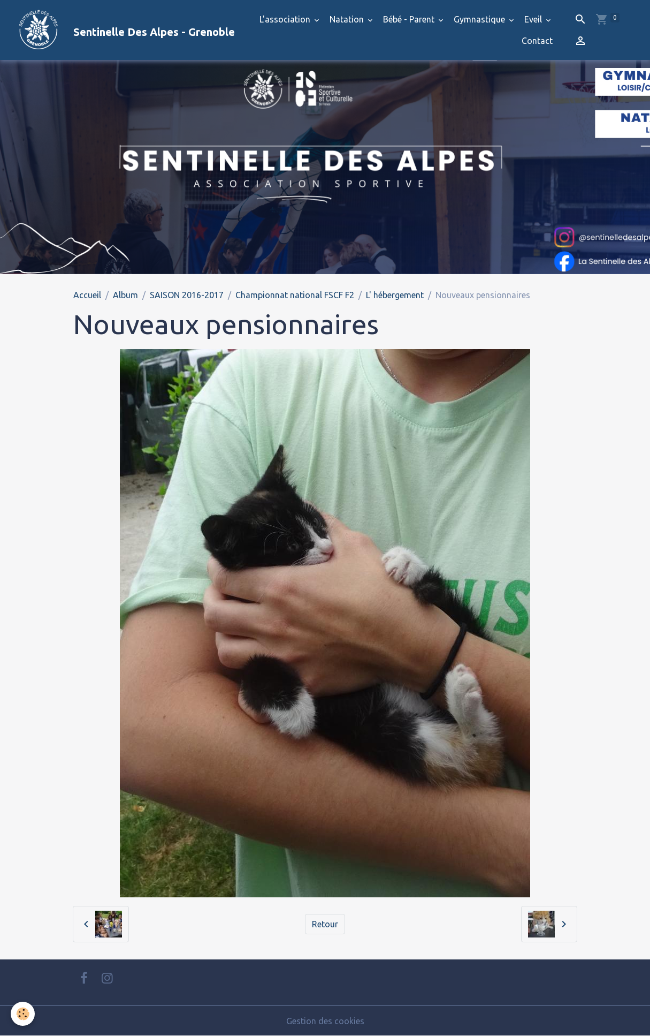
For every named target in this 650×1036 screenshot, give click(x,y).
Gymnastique (480, 19)
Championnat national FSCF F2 (294, 295)
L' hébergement (395, 295)
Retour (325, 924)
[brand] (116, 30)
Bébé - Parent (410, 19)
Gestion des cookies (325, 1021)
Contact (537, 41)
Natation (348, 19)
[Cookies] (23, 1014)
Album (125, 295)
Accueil (87, 295)
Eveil (534, 19)
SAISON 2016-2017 (187, 295)
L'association (285, 19)
